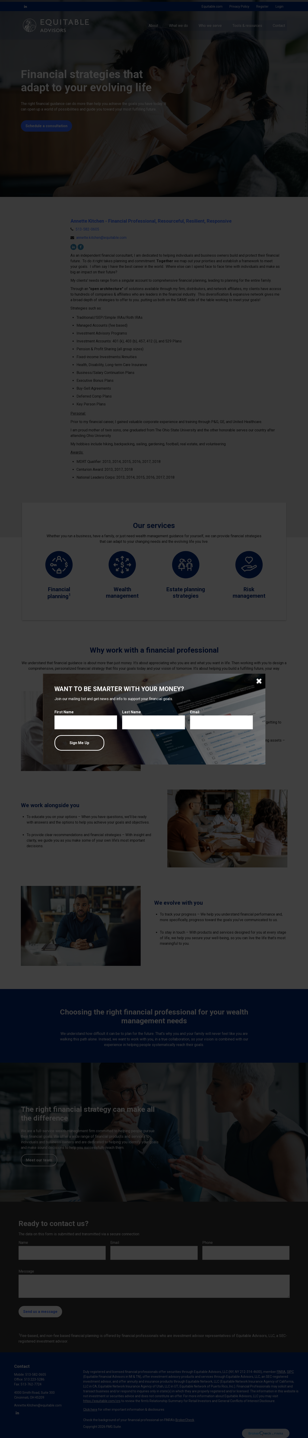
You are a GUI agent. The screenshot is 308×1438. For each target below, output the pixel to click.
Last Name (131, 712)
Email (194, 712)
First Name (64, 712)
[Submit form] (79, 743)
